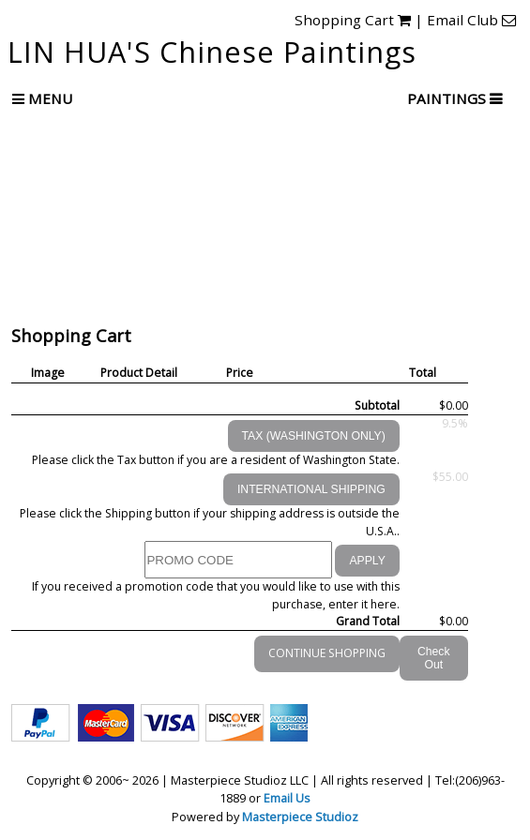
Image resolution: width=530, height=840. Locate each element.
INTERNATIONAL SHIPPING (311, 489)
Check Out (433, 658)
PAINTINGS (448, 98)
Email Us (287, 797)
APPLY (367, 560)
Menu (42, 98)
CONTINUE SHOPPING (327, 653)
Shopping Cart (353, 19)
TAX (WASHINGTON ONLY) (314, 435)
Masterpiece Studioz (300, 816)
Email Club (471, 19)
